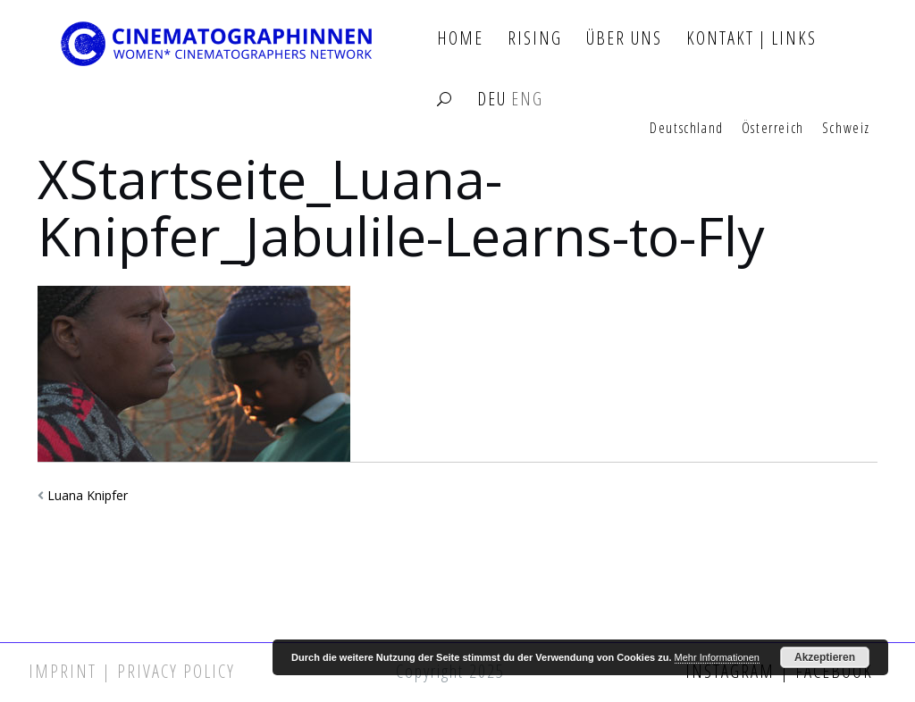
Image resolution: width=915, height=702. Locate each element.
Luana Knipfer (87, 495)
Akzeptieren (824, 657)
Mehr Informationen (717, 657)
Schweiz (846, 129)
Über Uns (624, 39)
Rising (535, 39)
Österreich (773, 129)
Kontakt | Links (751, 39)
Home (460, 39)
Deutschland (687, 129)
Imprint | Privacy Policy (132, 671)
